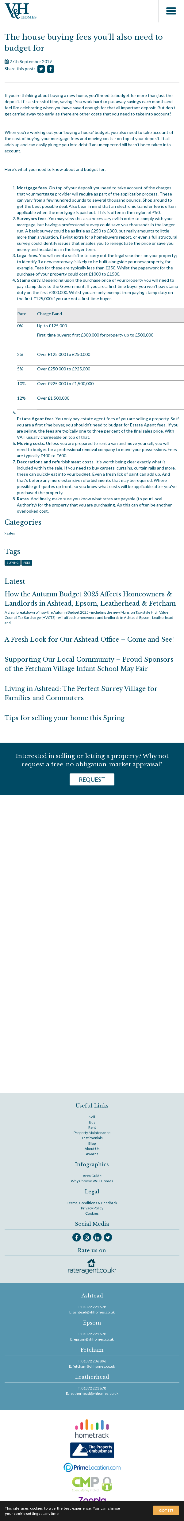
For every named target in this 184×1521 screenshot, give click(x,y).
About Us (92, 1148)
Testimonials (92, 1138)
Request (92, 779)
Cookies (92, 1213)
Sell (92, 1117)
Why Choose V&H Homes (92, 1181)
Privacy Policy (92, 1208)
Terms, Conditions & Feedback (92, 1202)
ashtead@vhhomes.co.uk (94, 1312)
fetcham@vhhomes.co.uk (94, 1366)
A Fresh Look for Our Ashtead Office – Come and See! (89, 639)
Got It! (166, 1510)
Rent (92, 1127)
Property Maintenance (92, 1132)
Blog (92, 1143)
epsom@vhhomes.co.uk (94, 1339)
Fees (26, 562)
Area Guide (92, 1175)
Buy (92, 1122)
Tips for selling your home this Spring (65, 718)
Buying (12, 562)
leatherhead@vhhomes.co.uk (94, 1393)
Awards (92, 1154)
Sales (10, 533)
